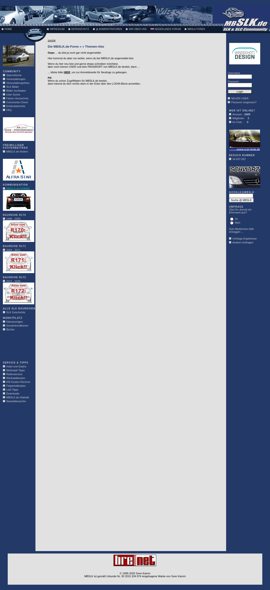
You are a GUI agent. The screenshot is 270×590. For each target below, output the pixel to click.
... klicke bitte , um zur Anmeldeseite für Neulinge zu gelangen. (87, 72)
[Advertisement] (17, 347)
